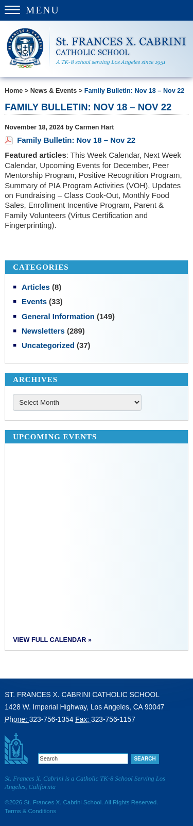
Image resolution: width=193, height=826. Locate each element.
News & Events (53, 90)
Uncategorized (48, 345)
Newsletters (43, 330)
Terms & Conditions (30, 811)
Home (14, 90)
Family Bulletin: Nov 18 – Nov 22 (134, 90)
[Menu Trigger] (96, 10)
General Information (58, 316)
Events (34, 301)
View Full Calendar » (52, 639)
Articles (36, 287)
